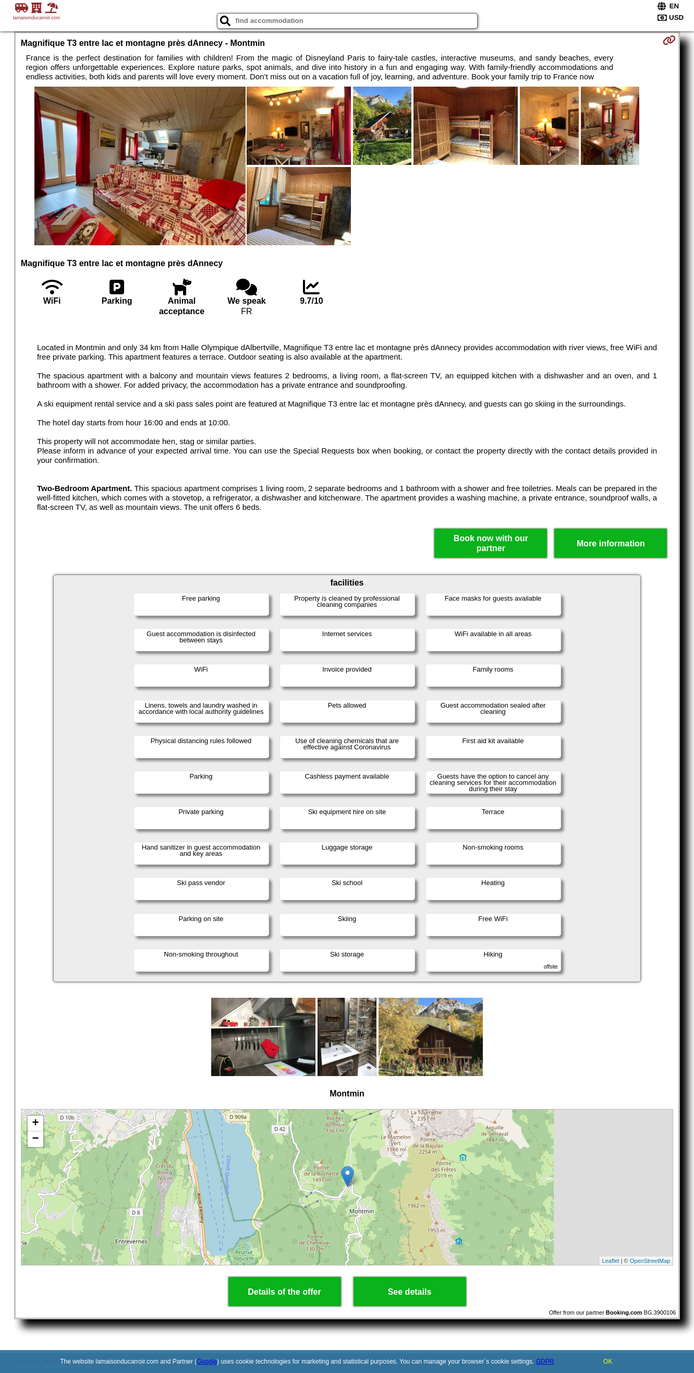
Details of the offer (284, 1291)
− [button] (35, 1139)
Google (207, 1361)
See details (410, 1291)
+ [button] (35, 1123)
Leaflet (610, 1261)
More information (611, 543)
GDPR (545, 1361)
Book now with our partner (491, 543)
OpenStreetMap (650, 1261)
